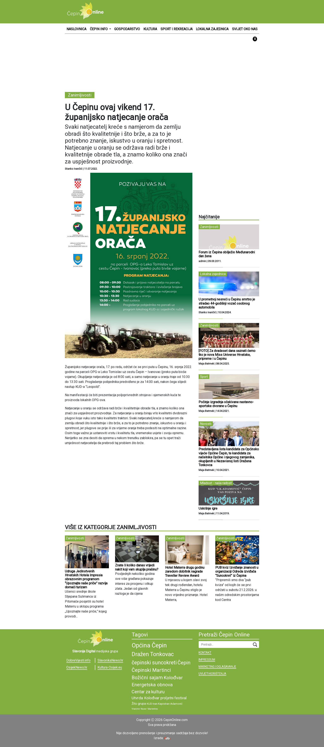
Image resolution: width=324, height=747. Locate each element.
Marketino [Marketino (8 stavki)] (153, 709)
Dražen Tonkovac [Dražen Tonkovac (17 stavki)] (153, 654)
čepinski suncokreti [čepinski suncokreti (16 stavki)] (154, 662)
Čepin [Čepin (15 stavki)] (184, 663)
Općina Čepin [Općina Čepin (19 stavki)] (149, 645)
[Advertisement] (184, 11)
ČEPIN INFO (99, 29)
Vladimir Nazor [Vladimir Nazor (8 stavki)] (139, 709)
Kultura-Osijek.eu (110, 667)
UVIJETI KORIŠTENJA (212, 673)
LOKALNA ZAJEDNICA (212, 29)
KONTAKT (205, 652)
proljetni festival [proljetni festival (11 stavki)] (173, 698)
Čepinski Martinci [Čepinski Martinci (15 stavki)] (151, 670)
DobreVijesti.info (78, 660)
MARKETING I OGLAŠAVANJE (217, 666)
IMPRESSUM (207, 659)
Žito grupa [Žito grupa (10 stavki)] (139, 703)
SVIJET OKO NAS (244, 29)
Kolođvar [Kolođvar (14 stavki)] (173, 677)
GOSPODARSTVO (127, 29)
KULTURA (150, 29)
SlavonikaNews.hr (110, 660)
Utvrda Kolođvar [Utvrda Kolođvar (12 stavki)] (146, 698)
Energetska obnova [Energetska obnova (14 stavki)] (152, 684)
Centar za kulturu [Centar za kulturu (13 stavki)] (148, 691)
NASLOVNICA (76, 29)
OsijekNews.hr (76, 667)
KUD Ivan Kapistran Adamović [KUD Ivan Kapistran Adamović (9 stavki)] (164, 703)
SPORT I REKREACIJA (177, 29)
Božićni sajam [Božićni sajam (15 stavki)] (147, 677)
